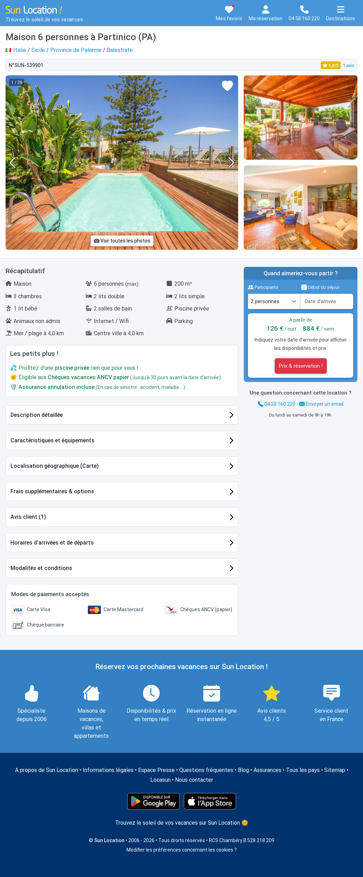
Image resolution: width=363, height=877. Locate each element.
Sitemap (334, 770)
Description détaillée (36, 415)
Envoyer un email (321, 404)
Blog (243, 770)
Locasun (160, 780)
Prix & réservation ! (301, 366)
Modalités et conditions (41, 568)
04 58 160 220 (276, 404)
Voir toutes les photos (122, 240)
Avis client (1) (28, 517)
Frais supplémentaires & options (52, 491)
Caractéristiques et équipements (52, 440)
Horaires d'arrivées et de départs (52, 542)
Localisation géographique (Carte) (54, 466)
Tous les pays (303, 770)
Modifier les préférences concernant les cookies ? (182, 850)
